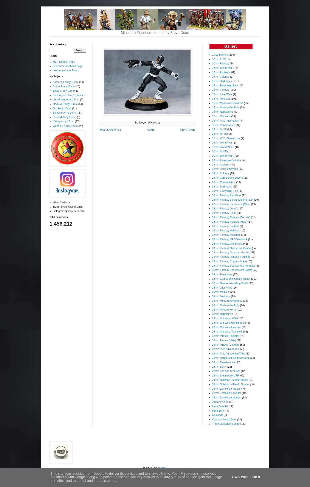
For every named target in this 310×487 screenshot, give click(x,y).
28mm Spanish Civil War (226, 371)
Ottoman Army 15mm (224, 419)
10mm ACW (219, 59)
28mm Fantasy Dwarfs (225, 208)
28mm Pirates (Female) (225, 335)
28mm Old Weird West (225, 318)
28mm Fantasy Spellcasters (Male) (232, 270)
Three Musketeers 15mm (226, 423)
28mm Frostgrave (222, 274)
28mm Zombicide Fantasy (227, 388)
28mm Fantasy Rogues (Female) (231, 256)
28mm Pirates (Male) (224, 340)
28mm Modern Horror (224, 309)
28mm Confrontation (224, 182)
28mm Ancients (221, 164)
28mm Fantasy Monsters (226, 234)
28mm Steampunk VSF (225, 375)
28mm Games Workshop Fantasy (231, 278)
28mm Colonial (220, 173)
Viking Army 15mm (63, 121)
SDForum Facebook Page (68, 66)
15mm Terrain (220, 133)
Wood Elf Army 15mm (65, 126)
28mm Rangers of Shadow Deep (231, 357)
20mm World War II (223, 155)
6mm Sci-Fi (218, 410)
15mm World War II (223, 147)
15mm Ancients (221, 72)
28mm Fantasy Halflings (226, 230)
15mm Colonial (220, 76)
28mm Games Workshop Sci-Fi (230, 283)
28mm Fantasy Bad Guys (226, 195)
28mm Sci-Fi (219, 366)
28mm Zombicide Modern (226, 397)
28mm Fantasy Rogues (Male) (229, 261)
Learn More (240, 477)
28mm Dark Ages (222, 186)
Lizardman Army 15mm (66, 99)
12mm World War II (223, 67)
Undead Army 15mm (64, 117)
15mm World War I (222, 142)
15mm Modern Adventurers (227, 103)
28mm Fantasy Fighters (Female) (231, 217)
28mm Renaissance (223, 362)
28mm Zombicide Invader (226, 393)
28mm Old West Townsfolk (227, 331)
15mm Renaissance (223, 125)
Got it (256, 477)
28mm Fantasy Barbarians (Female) (232, 199)
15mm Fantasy (220, 89)
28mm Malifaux (220, 291)
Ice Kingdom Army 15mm (67, 95)
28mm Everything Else (225, 190)
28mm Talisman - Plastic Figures (230, 384)
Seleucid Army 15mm (65, 112)
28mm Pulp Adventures (225, 349)
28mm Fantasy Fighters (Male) (229, 221)
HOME (151, 129)
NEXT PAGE (187, 129)
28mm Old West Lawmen (226, 327)
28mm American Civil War (227, 160)
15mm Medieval (221, 98)
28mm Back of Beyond (225, 168)
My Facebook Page (64, 61)
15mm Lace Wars (222, 94)
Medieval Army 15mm (65, 104)
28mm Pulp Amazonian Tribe (228, 353)
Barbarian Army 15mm (65, 82)
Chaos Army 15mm (64, 86)
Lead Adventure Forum (66, 70)
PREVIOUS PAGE (110, 129)
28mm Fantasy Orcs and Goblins (231, 252)
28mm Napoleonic (222, 313)
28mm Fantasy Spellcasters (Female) (233, 265)
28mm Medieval (221, 296)
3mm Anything (220, 401)
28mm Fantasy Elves (224, 212)
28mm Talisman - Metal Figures (230, 379)
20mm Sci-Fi (219, 151)
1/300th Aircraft (220, 54)
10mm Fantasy (220, 63)
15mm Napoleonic (222, 111)
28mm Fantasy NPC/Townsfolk (229, 239)
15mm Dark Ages (222, 81)
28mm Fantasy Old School (227, 243)
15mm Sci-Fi (219, 129)
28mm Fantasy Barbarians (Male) (231, 204)
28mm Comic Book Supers (227, 177)
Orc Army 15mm (62, 108)
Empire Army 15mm (64, 90)
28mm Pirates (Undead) (225, 344)
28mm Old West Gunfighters (228, 322)
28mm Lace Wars (222, 287)
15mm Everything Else (225, 85)
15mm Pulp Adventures (225, 120)
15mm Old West (221, 116)
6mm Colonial (220, 406)
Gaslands (217, 415)
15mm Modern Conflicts (225, 107)
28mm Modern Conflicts (225, 305)
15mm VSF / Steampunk (226, 138)
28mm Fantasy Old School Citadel (231, 248)
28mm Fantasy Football (225, 226)
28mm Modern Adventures (227, 300)
